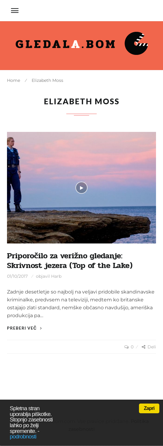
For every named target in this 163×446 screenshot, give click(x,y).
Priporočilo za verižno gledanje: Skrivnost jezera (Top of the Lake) (70, 260)
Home (13, 80)
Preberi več (24, 327)
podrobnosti (23, 436)
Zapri (149, 408)
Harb (56, 276)
